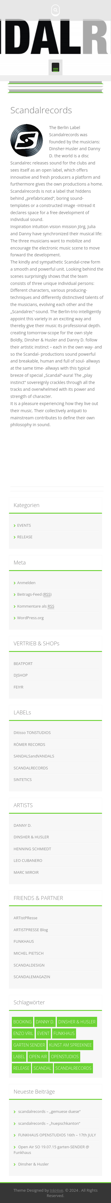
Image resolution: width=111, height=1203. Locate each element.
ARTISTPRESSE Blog (31, 929)
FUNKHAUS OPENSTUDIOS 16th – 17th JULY (57, 1135)
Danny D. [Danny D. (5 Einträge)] (45, 1022)
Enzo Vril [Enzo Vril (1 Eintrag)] (23, 1033)
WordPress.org (30, 617)
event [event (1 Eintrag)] (43, 1033)
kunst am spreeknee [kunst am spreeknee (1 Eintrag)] (70, 1045)
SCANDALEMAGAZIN (32, 976)
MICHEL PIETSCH (29, 953)
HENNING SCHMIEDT (32, 848)
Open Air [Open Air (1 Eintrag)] (38, 1056)
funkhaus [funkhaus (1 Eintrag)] (64, 1033)
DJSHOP (21, 675)
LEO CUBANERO (28, 860)
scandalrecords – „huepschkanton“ (49, 1123)
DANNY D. (23, 825)
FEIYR (18, 687)
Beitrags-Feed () (34, 594)
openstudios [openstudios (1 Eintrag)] (65, 1056)
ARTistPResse (25, 917)
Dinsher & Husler (33, 1164)
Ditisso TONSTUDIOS (32, 732)
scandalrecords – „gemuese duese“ (49, 1111)
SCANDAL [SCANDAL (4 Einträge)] (42, 1068)
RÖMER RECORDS (29, 744)
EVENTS (24, 525)
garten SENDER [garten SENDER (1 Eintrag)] (29, 1045)
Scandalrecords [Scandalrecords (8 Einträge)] (73, 1068)
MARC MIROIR (26, 872)
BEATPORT (23, 663)
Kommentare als (35, 606)
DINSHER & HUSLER (31, 837)
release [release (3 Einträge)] (21, 1068)
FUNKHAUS (24, 941)
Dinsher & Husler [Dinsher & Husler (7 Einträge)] (77, 1022)
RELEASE (25, 536)
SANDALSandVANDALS (34, 756)
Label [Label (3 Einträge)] (19, 1056)
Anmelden (26, 582)
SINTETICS (23, 779)
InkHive (56, 1190)
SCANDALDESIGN (29, 965)
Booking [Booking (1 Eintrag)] (22, 1022)
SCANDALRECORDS (31, 768)
